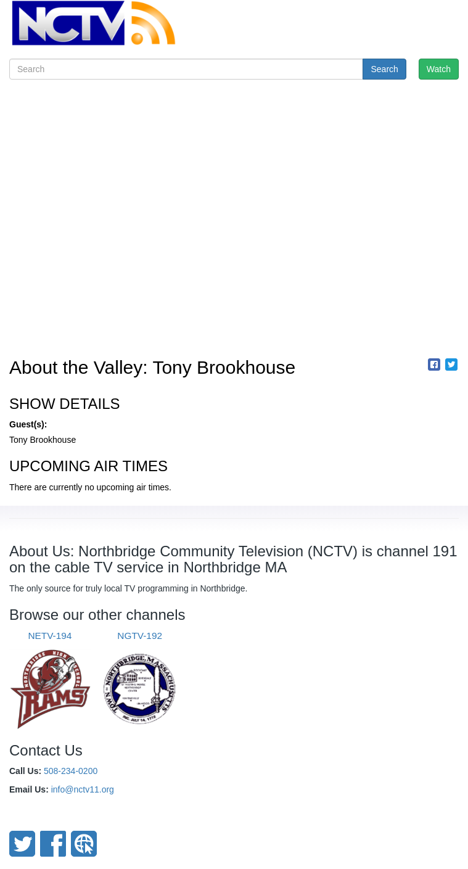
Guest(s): (28, 424)
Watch (439, 69)
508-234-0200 (70, 771)
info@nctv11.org (82, 789)
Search (384, 69)
